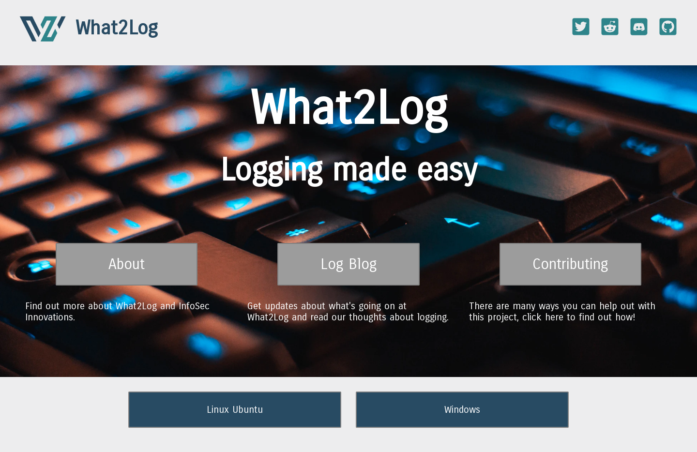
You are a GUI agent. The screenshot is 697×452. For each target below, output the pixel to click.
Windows (462, 409)
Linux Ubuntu (235, 409)
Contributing (570, 264)
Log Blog (348, 264)
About (126, 264)
